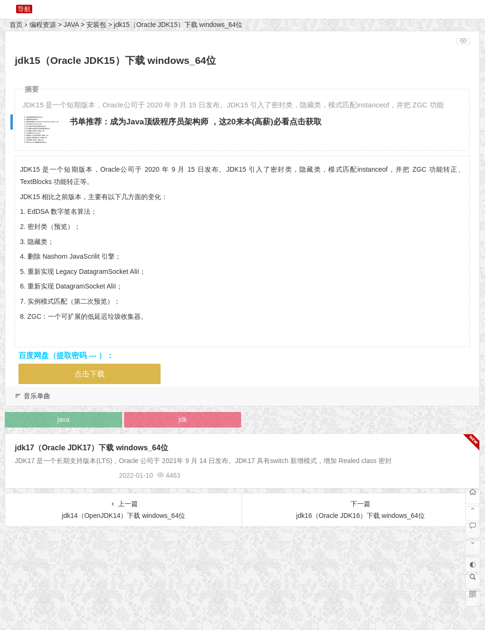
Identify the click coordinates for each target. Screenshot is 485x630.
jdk (183, 419)
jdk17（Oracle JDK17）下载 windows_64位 (91, 448)
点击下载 (89, 374)
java (63, 419)
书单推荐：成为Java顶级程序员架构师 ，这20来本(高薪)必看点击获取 (196, 121)
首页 (16, 24)
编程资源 (42, 24)
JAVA (71, 24)
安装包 (96, 24)
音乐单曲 (37, 396)
